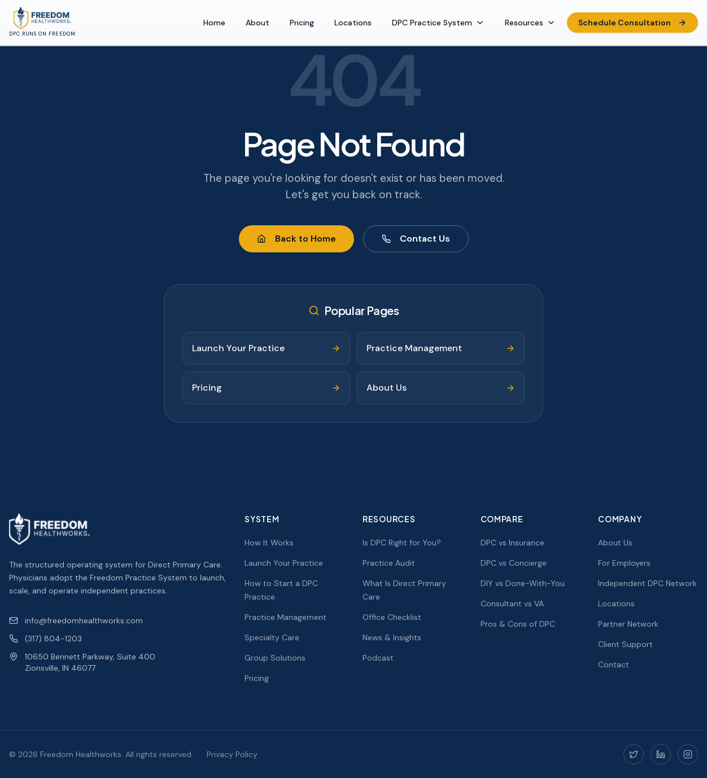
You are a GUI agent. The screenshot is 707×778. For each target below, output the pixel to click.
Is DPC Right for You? (402, 542)
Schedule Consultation (632, 23)
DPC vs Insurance (512, 542)
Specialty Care (272, 637)
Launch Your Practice (284, 563)
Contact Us (416, 238)
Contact (613, 664)
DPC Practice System (438, 23)
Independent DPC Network (647, 583)
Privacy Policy (232, 754)
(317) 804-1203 (45, 638)
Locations (353, 23)
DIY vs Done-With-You (523, 583)
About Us (615, 542)
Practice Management (285, 617)
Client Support (625, 644)
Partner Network (628, 624)
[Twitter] (633, 754)
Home (214, 23)
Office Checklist (392, 617)
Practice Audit (389, 563)
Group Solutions (275, 658)
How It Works (269, 542)
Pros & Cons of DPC (518, 624)
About (257, 23)
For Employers (624, 563)
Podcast (378, 658)
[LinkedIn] (661, 754)
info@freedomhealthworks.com (76, 620)
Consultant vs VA (512, 603)
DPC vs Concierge (514, 563)
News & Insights (392, 637)
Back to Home (296, 238)
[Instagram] (688, 754)
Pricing (302, 23)
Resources (530, 23)
